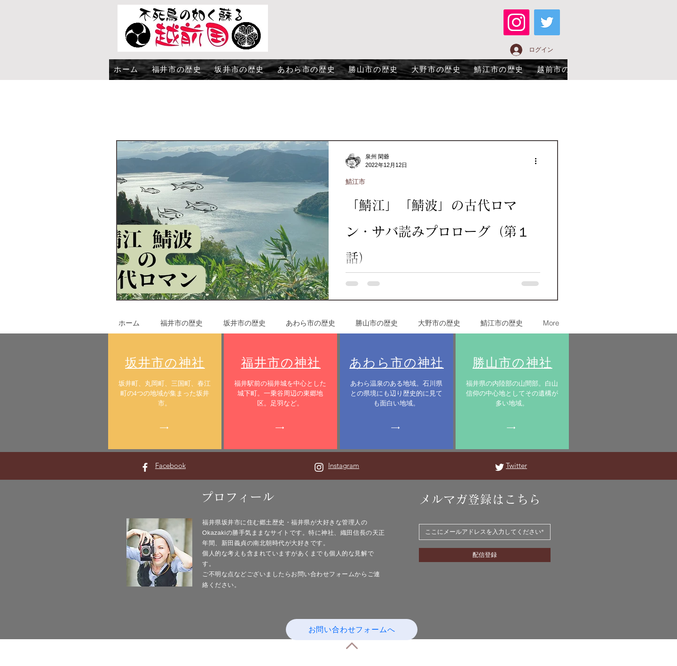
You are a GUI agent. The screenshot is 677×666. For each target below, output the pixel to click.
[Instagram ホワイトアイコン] (319, 467)
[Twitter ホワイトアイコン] (499, 467)
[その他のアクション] (538, 160)
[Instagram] (516, 22)
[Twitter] (547, 22)
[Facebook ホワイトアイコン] (145, 467)
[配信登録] (485, 555)
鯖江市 (355, 181)
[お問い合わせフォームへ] (351, 629)
